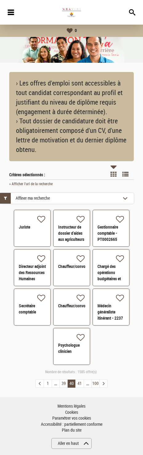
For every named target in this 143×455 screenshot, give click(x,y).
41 (79, 383)
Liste (125, 174)
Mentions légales (71, 406)
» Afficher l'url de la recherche (31, 184)
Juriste (24, 227)
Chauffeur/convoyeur (75, 266)
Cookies (71, 412)
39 (64, 383)
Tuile (113, 174)
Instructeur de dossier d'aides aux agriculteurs (71, 233)
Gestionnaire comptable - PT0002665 (107, 233)
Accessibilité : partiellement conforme (71, 424)
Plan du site (71, 430)
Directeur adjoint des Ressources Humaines (32, 272)
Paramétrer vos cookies (71, 418)
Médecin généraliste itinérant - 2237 (110, 312)
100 (95, 383)
